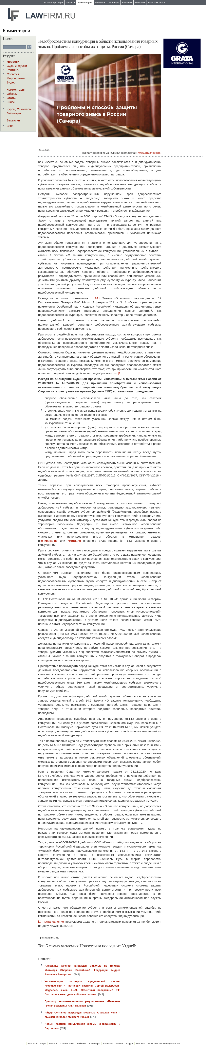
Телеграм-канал (156, 2)
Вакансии (127, 2)
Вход (10, 125)
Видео (11, 82)
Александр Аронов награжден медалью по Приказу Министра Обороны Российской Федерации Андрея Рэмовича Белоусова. (83, 970)
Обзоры (12, 93)
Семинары (113, 2)
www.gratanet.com (149, 152)
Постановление (53, 921)
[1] (119, 373)
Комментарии (85, 2)
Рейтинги (100, 2)
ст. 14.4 (95, 298)
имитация (74, 540)
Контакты (140, 2)
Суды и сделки (17, 65)
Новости (70, 2)
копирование (48, 540)
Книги (10, 102)
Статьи (11, 97)
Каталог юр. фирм (53, 2)
